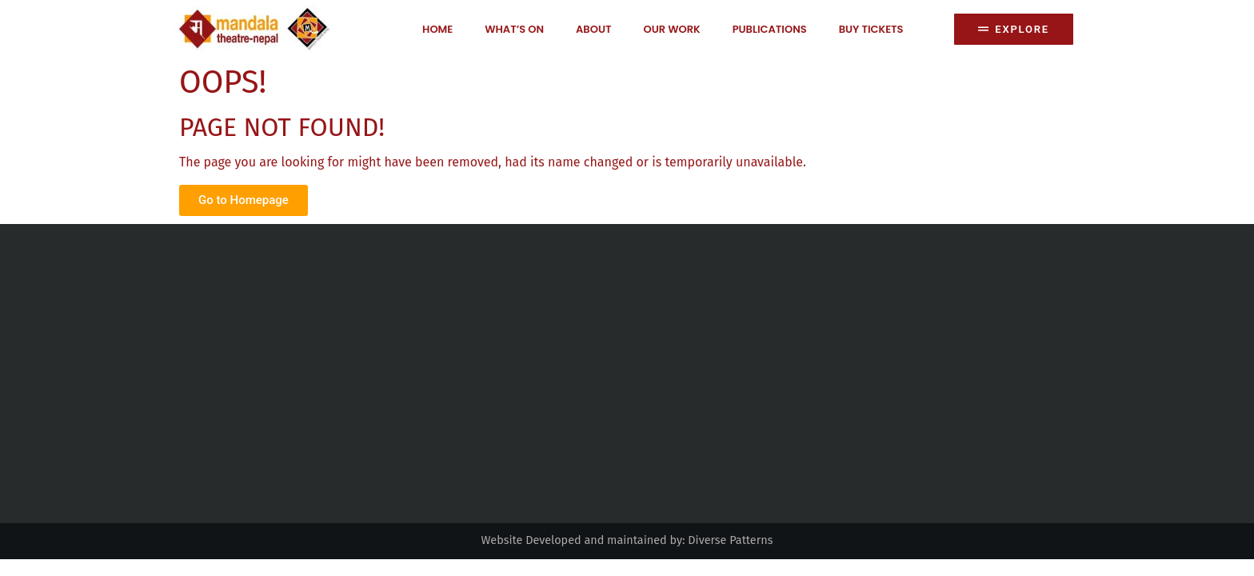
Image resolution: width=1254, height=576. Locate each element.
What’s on (514, 29)
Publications (770, 29)
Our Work (671, 29)
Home (437, 29)
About (593, 29)
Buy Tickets (871, 29)
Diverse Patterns (730, 540)
